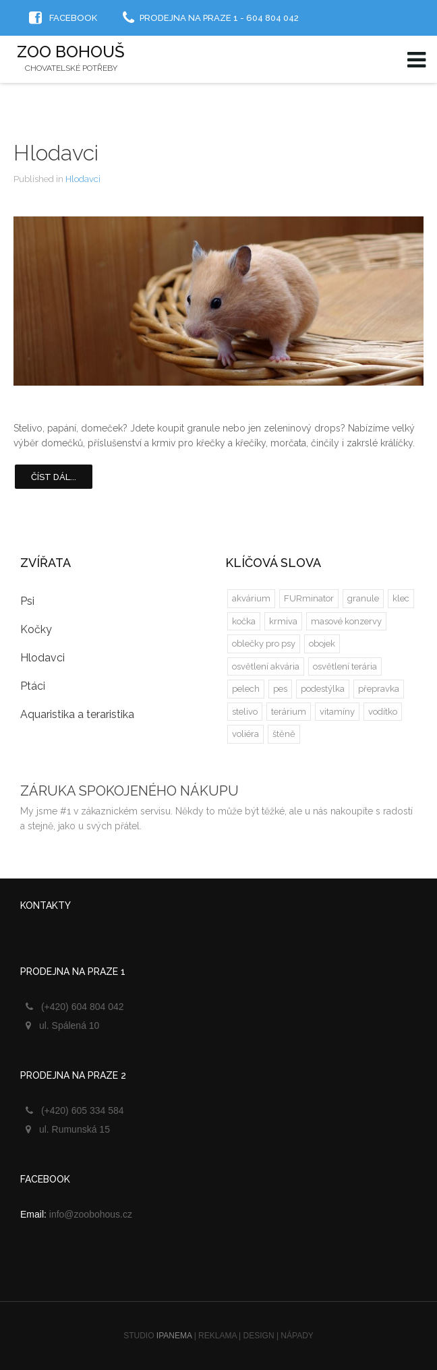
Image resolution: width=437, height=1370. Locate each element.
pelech (246, 689)
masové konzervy (346, 621)
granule (363, 598)
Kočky (36, 629)
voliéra (245, 734)
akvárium (251, 598)
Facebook (73, 18)
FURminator (309, 598)
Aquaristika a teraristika (77, 714)
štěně (283, 734)
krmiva (283, 621)
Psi (27, 601)
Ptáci (32, 686)
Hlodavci (55, 152)
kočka (244, 621)
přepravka (378, 689)
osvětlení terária (345, 666)
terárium (288, 712)
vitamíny (337, 712)
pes (280, 689)
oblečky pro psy (263, 643)
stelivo (245, 712)
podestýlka (323, 689)
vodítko (382, 712)
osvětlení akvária (265, 666)
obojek (322, 643)
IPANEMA (174, 1335)
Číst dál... (53, 477)
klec (400, 598)
